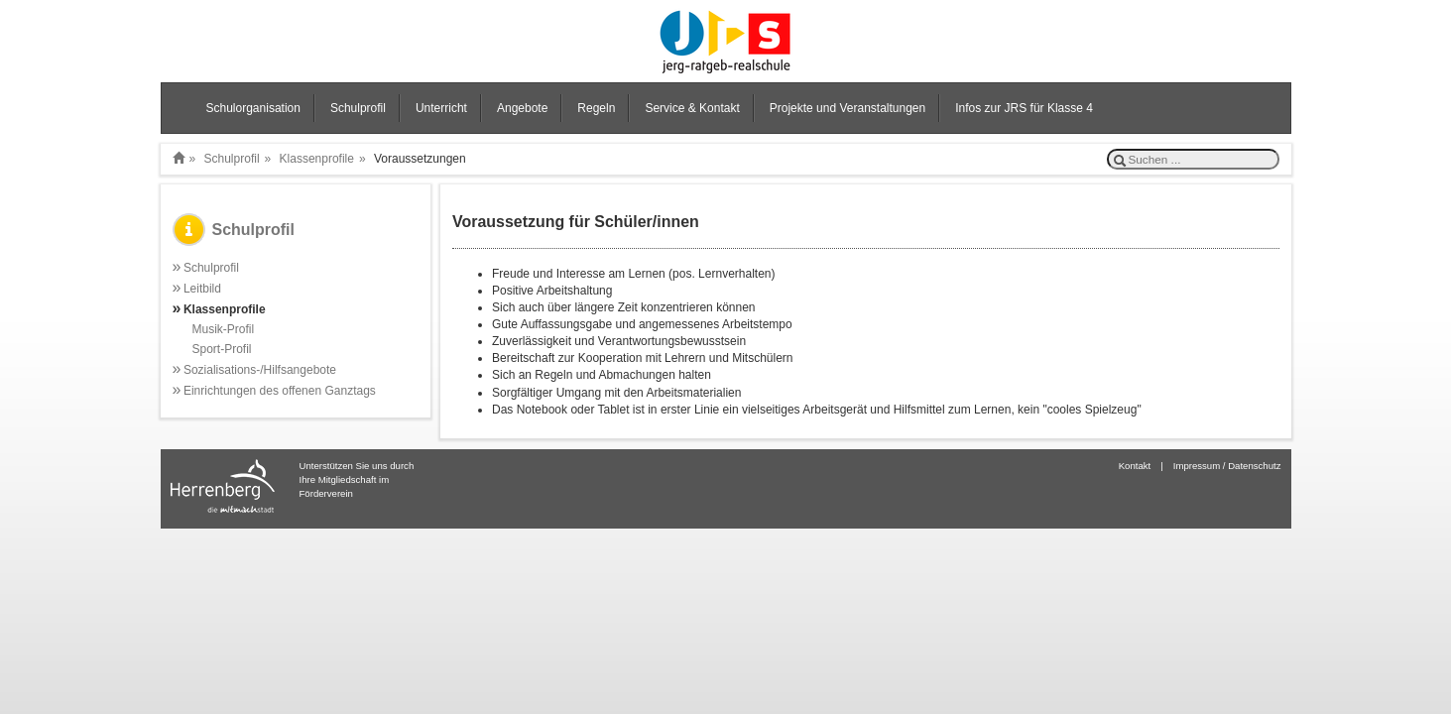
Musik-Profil (223, 329)
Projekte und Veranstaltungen (847, 108)
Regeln (596, 108)
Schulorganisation (253, 108)
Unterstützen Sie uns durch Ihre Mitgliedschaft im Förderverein (357, 479)
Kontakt (1135, 465)
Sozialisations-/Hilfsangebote (255, 369)
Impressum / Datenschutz (1227, 465)
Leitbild (197, 288)
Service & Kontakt (692, 108)
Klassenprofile (317, 159)
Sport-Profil (222, 349)
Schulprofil (358, 108)
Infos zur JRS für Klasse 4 (1024, 108)
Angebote (522, 108)
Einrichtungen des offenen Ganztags (274, 390)
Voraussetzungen (420, 159)
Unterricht (441, 108)
